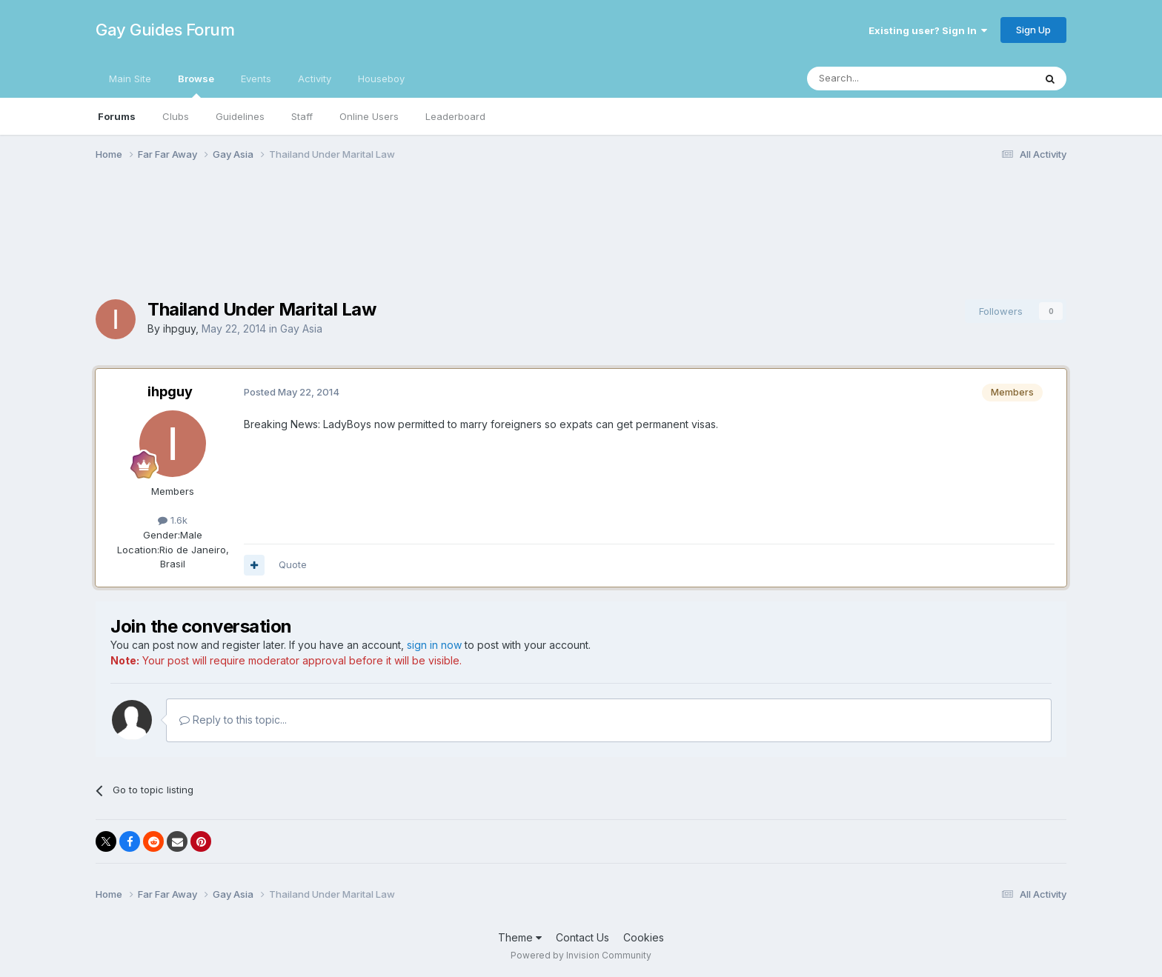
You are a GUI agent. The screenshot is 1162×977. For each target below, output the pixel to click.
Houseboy (381, 78)
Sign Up (1033, 30)
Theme (520, 937)
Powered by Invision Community (581, 955)
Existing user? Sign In (928, 30)
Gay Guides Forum (165, 29)
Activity (314, 78)
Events (256, 78)
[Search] (882, 78)
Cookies (643, 937)
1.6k (172, 520)
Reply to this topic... (233, 719)
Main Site (130, 78)
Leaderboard (455, 116)
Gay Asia (301, 328)
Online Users (369, 116)
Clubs (175, 116)
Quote (293, 564)
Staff (302, 116)
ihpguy (179, 328)
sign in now (434, 644)
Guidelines (240, 116)
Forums (117, 116)
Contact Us (582, 937)
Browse (196, 85)
